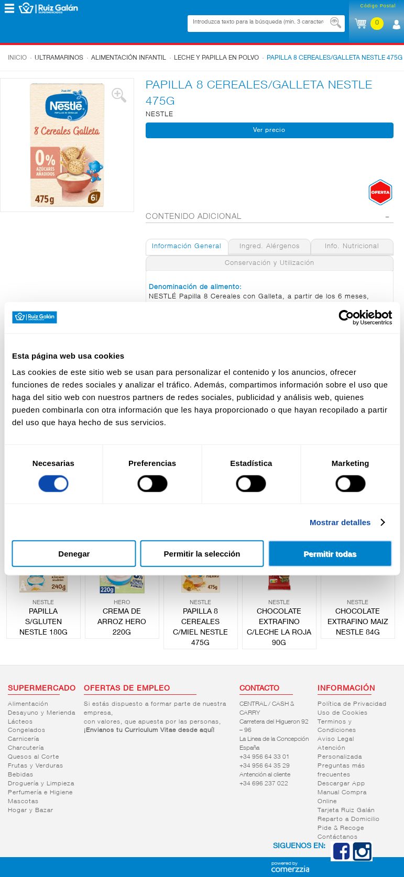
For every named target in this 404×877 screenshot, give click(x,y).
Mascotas (23, 801)
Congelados (27, 730)
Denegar (74, 553)
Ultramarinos (59, 58)
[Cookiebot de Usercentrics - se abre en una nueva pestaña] (346, 317)
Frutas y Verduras (35, 766)
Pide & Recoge (341, 828)
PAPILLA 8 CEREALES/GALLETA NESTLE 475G (334, 58)
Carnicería (23, 739)
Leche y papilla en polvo (216, 58)
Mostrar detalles (340, 521)
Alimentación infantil (128, 58)
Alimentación (28, 704)
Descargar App (341, 784)
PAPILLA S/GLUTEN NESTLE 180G (43, 622)
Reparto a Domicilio (349, 819)
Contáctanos (338, 837)
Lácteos (20, 722)
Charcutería (26, 748)
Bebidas (21, 775)
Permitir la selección (202, 553)
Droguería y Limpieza (41, 784)
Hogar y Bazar (30, 810)
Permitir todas (329, 553)
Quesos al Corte (33, 757)
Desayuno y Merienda (41, 713)
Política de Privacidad (352, 704)
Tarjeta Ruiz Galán (346, 810)
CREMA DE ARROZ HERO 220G (121, 622)
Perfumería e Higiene (40, 793)
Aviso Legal (336, 739)
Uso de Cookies (343, 713)
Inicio (17, 58)
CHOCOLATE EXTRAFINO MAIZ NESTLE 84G (357, 622)
